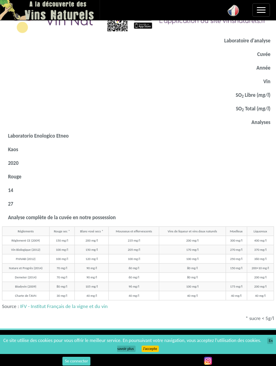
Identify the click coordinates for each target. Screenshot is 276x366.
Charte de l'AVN (25, 296)
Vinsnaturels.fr (50, 10)
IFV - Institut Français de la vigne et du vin (64, 306)
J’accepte (150, 348)
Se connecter (76, 361)
